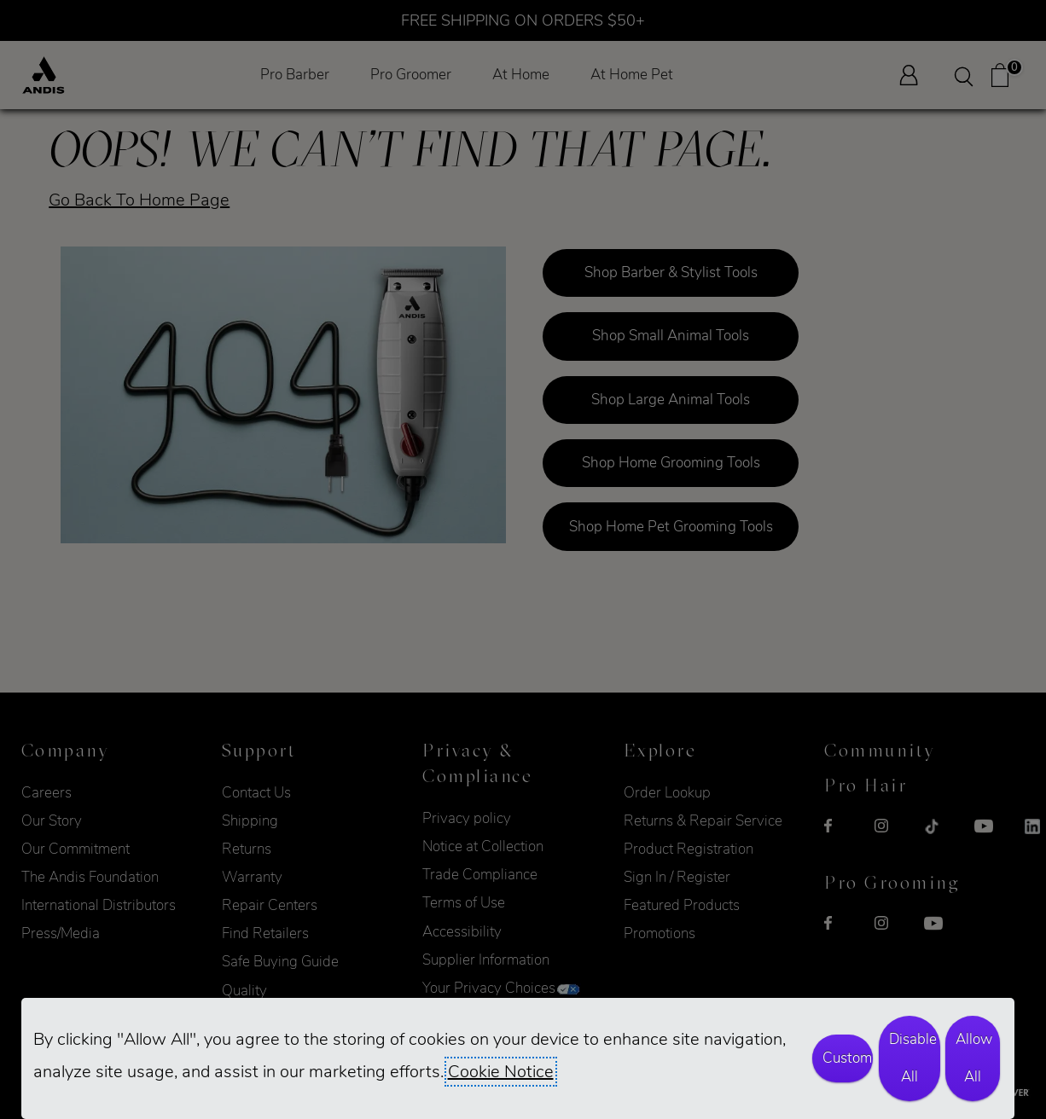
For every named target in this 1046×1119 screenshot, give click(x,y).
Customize (847, 1058)
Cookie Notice (501, 1071)
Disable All (913, 1058)
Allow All (974, 1058)
